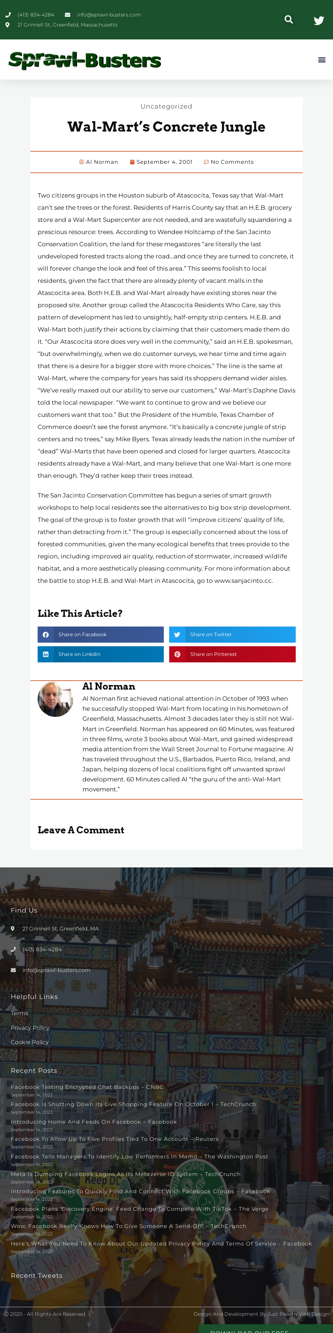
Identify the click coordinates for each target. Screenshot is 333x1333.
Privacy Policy (30, 1027)
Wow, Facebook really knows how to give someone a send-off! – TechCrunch (129, 1225)
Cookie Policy (30, 1041)
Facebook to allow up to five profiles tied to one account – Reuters (115, 1138)
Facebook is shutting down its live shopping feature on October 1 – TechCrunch (133, 1103)
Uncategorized (167, 106)
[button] (288, 19)
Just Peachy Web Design (298, 1313)
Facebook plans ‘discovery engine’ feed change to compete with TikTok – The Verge (140, 1208)
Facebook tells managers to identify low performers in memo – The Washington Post (139, 1156)
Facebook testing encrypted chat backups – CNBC (87, 1086)
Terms (19, 1012)
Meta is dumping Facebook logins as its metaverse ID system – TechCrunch (126, 1173)
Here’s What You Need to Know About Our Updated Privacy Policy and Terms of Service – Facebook (161, 1243)
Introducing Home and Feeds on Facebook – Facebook (94, 1121)
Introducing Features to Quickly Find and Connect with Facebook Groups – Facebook (140, 1190)
